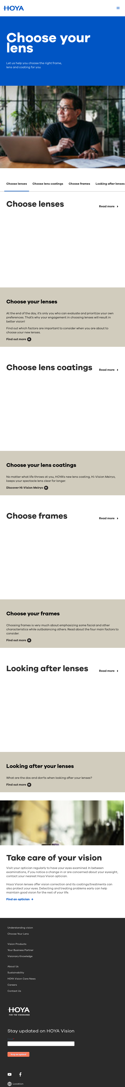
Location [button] (15, 1084)
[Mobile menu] (118, 8)
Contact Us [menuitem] (14, 991)
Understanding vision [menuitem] (20, 927)
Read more (107, 206)
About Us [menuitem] (13, 966)
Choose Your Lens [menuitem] (18, 933)
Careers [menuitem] (12, 984)
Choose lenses (16, 184)
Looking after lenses (110, 184)
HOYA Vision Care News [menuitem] (22, 978)
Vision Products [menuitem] (17, 944)
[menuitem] (10, 1074)
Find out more (16, 339)
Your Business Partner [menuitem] (20, 950)
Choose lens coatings (47, 184)
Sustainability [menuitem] (16, 972)
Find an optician (18, 899)
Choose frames (79, 184)
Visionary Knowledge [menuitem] (20, 956)
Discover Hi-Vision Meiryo (24, 488)
